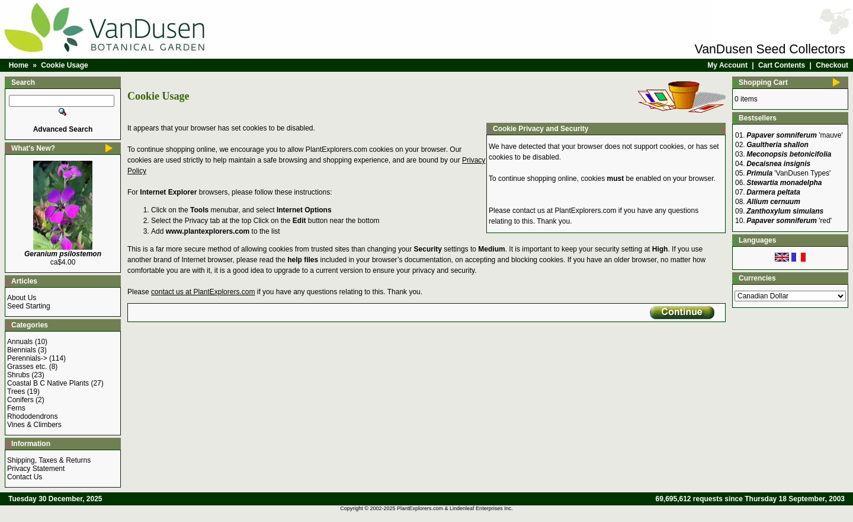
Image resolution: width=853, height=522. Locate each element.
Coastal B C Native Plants (48, 383)
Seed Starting (28, 306)
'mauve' (794, 135)
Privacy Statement (36, 468)
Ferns (16, 408)
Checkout (832, 65)
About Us (21, 298)
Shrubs (18, 375)
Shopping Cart (763, 82)
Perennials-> (27, 358)
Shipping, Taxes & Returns (49, 460)
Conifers (20, 400)
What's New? (33, 148)
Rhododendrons (32, 416)
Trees (16, 391)
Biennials (21, 350)
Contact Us (24, 477)
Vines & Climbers (34, 425)
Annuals (20, 342)
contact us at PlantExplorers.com (564, 210)
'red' (789, 221)
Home (18, 65)
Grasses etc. (27, 366)
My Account (727, 65)
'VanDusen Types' (788, 173)
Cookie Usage (64, 65)
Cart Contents (781, 65)
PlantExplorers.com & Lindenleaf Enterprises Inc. (455, 508)
